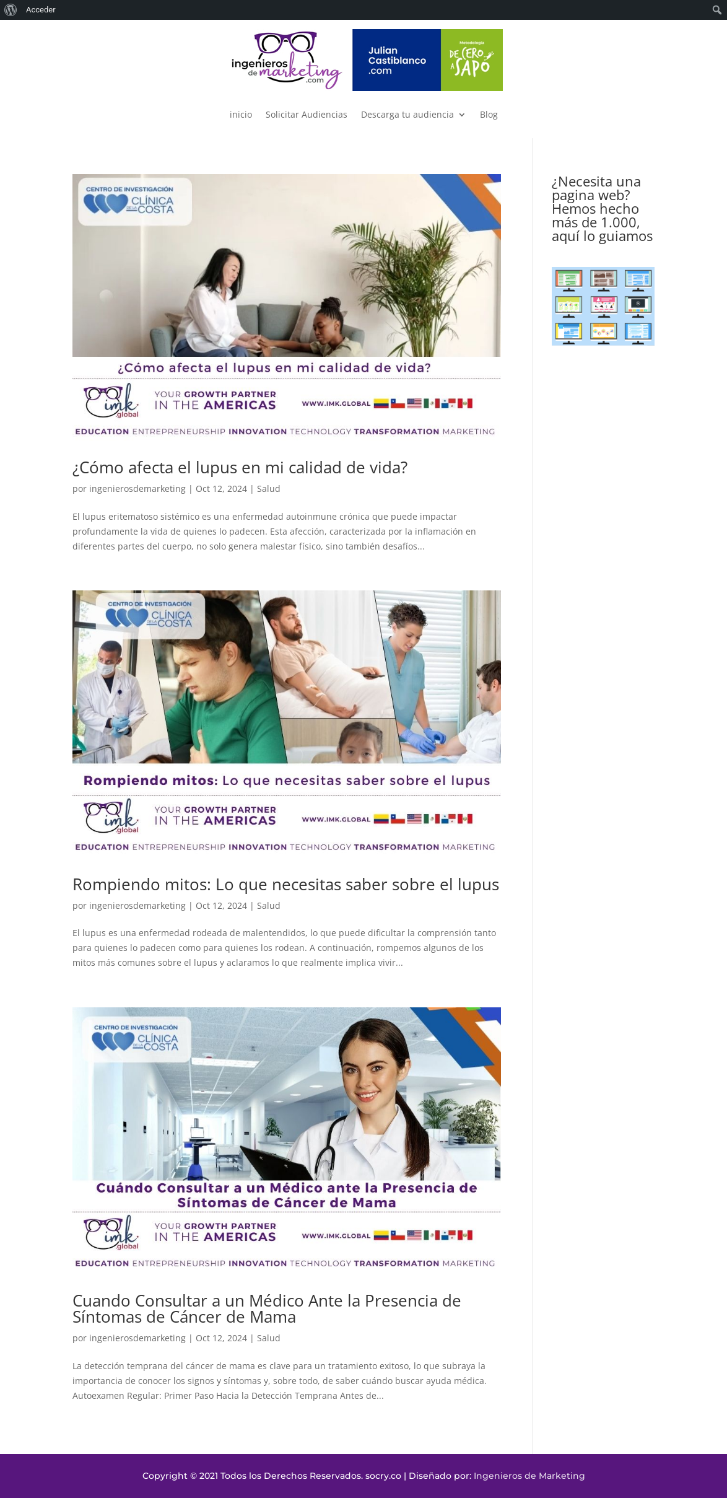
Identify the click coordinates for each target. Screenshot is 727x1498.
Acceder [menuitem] (41, 9)
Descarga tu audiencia (407, 114)
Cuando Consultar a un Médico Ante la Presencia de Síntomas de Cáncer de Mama (266, 1308)
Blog (489, 114)
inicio (241, 114)
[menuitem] (11, 10)
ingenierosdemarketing (137, 488)
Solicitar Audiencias (306, 114)
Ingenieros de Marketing (529, 1475)
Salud (269, 488)
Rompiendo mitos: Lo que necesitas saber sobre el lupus (285, 884)
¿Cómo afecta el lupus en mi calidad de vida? (239, 467)
